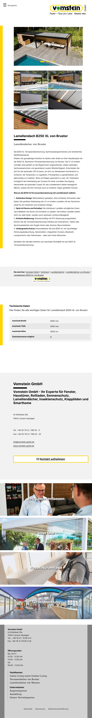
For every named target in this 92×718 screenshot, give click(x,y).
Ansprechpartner (18, 690)
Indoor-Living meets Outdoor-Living (28, 676)
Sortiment (45, 272)
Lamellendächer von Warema (25, 682)
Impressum (40, 709)
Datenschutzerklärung (58, 709)
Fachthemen (16, 672)
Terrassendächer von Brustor (24, 679)
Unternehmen (17, 687)
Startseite (28, 709)
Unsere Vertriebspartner (22, 697)
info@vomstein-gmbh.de (23, 442)
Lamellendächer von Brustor (78, 272)
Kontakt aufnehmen (52, 459)
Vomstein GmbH (32, 272)
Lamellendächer (57, 272)
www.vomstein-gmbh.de (23, 446)
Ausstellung (16, 694)
